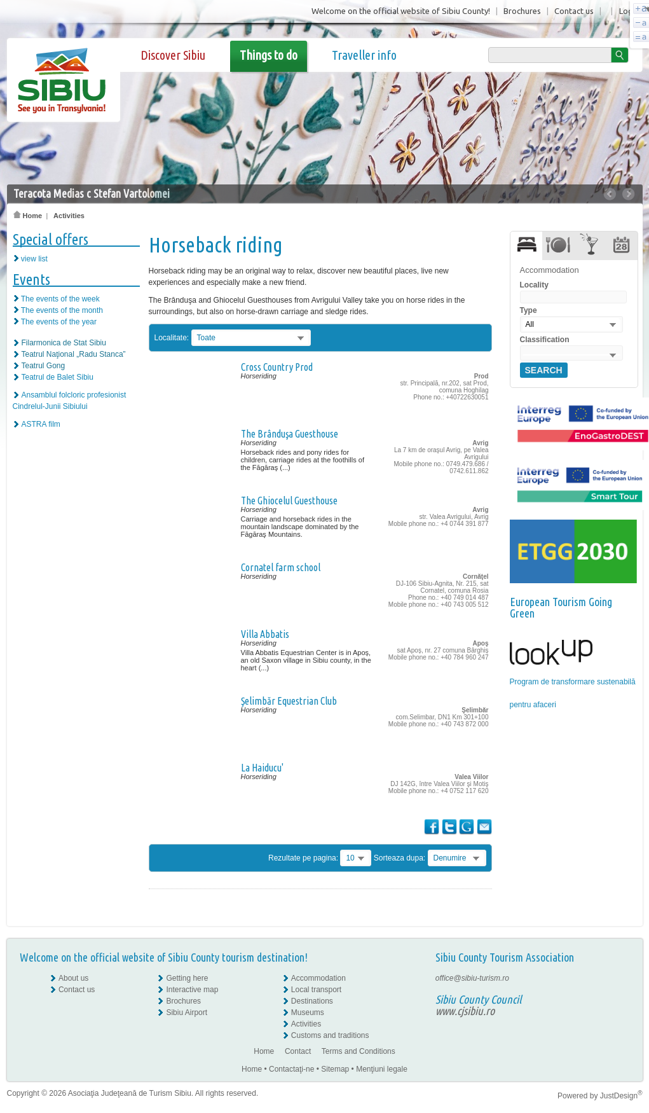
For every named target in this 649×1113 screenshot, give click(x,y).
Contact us (574, 10)
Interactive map (192, 989)
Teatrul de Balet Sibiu (57, 377)
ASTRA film (41, 424)
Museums (307, 1012)
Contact (298, 1051)
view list (34, 258)
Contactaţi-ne (291, 1069)
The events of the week (60, 298)
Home (28, 215)
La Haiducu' (262, 767)
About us (73, 978)
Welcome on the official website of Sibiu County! (400, 10)
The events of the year (59, 321)
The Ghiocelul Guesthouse (289, 500)
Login (629, 10)
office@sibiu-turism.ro (472, 978)
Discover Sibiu (172, 55)
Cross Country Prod (277, 367)
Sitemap (335, 1069)
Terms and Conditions (358, 1051)
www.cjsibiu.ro (465, 1010)
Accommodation (318, 978)
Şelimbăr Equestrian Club (289, 701)
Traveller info (364, 55)
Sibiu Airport (186, 1012)
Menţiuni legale (381, 1069)
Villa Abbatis (265, 634)
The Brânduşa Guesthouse (289, 433)
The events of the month (62, 310)
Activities (69, 215)
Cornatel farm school (280, 567)
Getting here (187, 978)
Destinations (312, 1001)
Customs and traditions (330, 1035)
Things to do (268, 55)
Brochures (522, 10)
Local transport (316, 989)
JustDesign (621, 1095)
